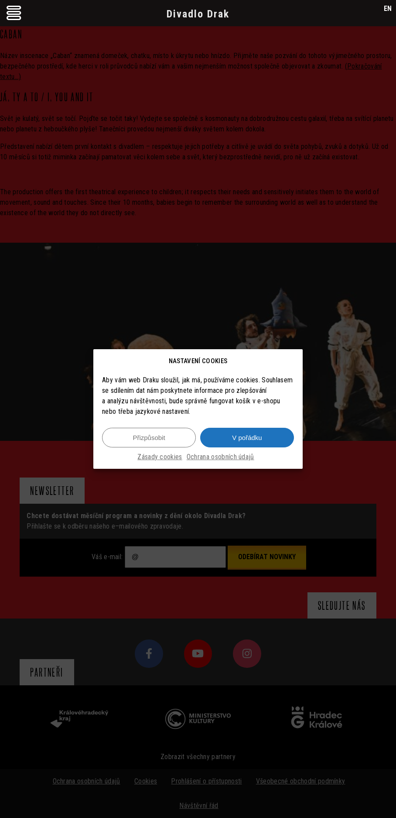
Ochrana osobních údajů (220, 457)
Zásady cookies (159, 457)
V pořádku (247, 437)
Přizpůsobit (149, 437)
